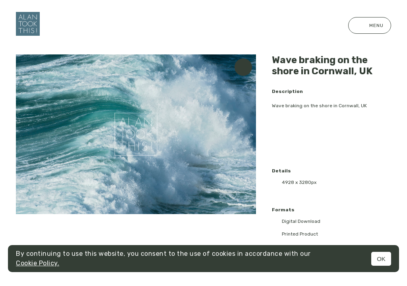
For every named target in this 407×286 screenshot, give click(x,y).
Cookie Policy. (37, 263)
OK (381, 258)
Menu (370, 25)
